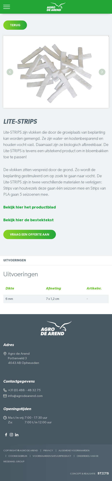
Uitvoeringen (14, 260)
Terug (15, 25)
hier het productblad (35, 207)
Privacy (48, 450)
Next (102, 72)
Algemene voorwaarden (74, 450)
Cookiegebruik (17, 456)
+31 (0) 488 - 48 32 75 (24, 390)
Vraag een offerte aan (29, 234)
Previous (10, 72)
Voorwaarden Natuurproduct (52, 456)
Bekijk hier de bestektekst (28, 220)
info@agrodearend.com (25, 396)
